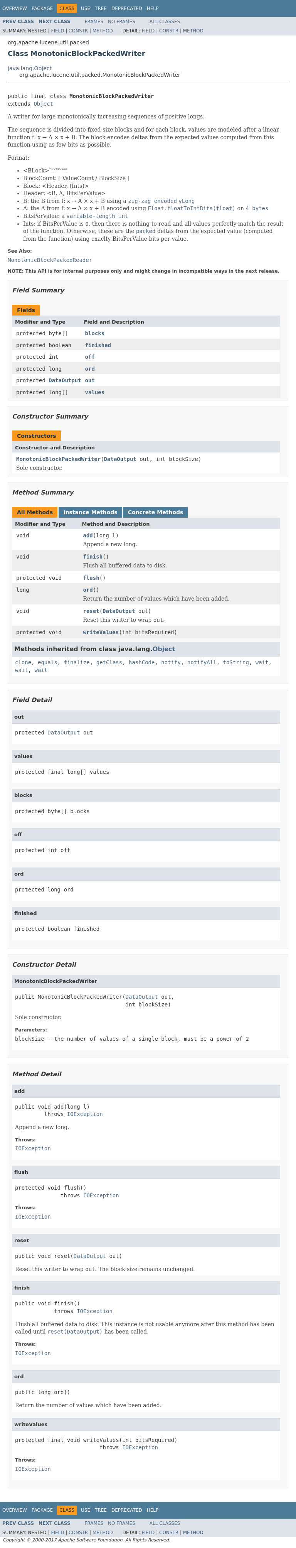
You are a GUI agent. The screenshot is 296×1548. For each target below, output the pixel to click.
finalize (76, 662)
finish (93, 557)
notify (171, 662)
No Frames (121, 21)
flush (91, 578)
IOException (85, 1114)
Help (153, 8)
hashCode (142, 662)
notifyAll (202, 662)
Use (85, 8)
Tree (101, 8)
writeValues (101, 632)
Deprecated (126, 8)
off (90, 357)
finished (98, 345)
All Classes (165, 21)
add (88, 535)
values (95, 392)
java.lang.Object (30, 68)
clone (23, 662)
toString (236, 662)
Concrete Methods (155, 512)
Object (43, 104)
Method (102, 31)
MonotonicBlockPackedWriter (58, 459)
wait (262, 662)
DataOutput (65, 380)
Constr (78, 31)
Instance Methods (90, 512)
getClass (109, 662)
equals (47, 662)
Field (57, 31)
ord (90, 369)
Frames (94, 21)
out (90, 380)
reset (91, 611)
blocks (95, 333)
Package (42, 8)
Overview (14, 8)
